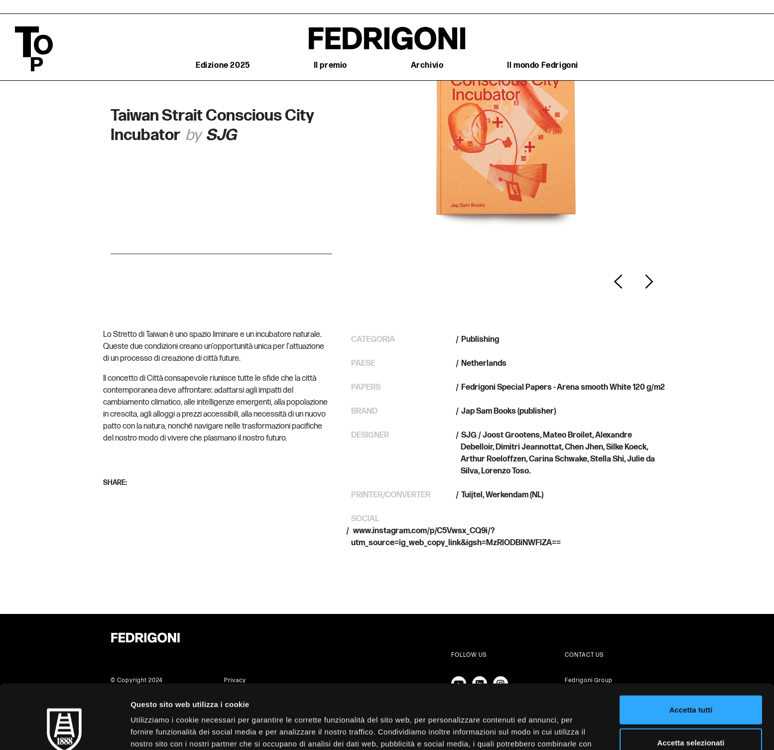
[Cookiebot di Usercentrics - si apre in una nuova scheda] (64, 730)
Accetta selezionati (690, 685)
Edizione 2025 (223, 65)
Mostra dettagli (524, 730)
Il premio (330, 65)
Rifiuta (691, 717)
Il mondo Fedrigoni (542, 65)
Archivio (427, 65)
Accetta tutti (691, 652)
